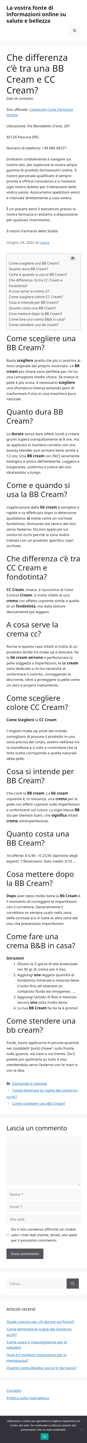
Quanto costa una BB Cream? (32, 308)
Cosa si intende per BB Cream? (33, 302)
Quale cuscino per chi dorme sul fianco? (40, 1321)
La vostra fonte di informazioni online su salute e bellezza (36, 14)
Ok (44, 1436)
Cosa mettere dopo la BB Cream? (35, 313)
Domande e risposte (29, 1083)
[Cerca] (73, 1283)
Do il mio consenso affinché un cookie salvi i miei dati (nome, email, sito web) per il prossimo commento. (44, 1235)
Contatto (13, 1390)
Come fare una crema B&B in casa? (37, 319)
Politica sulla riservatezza (27, 1397)
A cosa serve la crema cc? (29, 291)
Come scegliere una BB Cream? (34, 263)
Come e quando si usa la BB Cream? (38, 274)
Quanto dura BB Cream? (28, 269)
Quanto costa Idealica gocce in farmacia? (41, 1367)
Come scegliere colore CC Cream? (36, 296)
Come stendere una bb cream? (33, 324)
